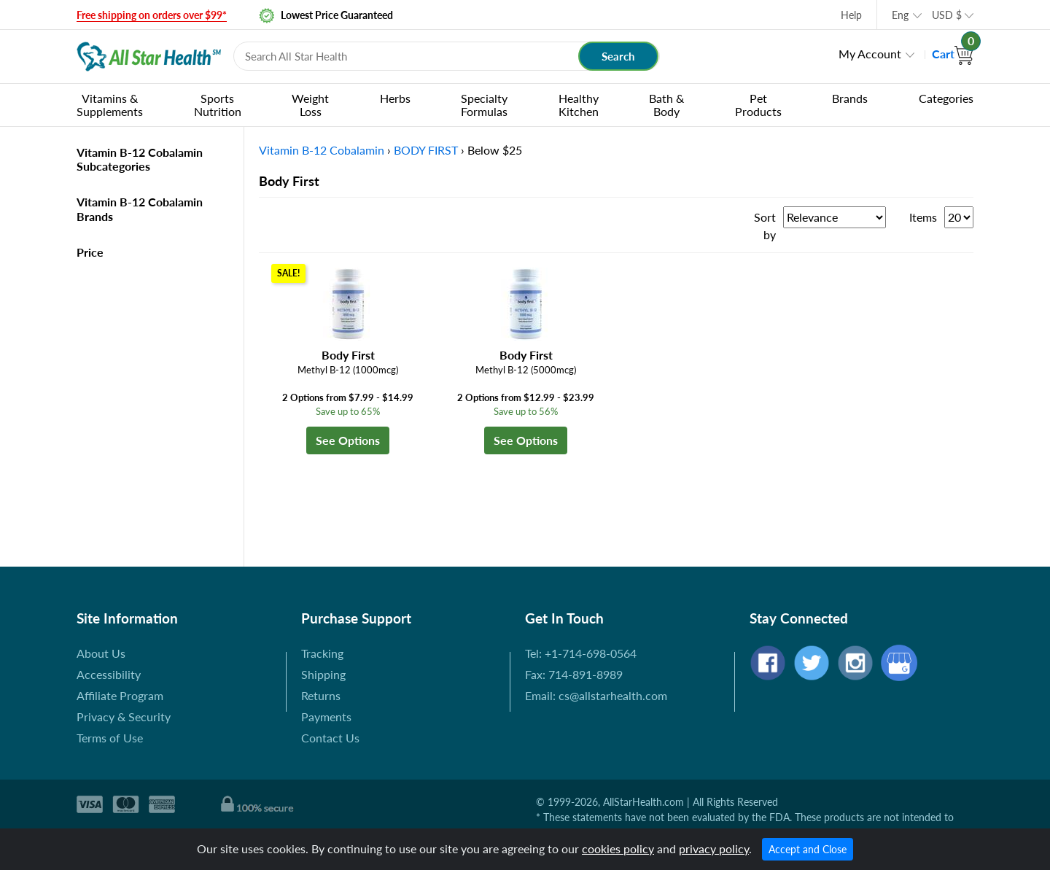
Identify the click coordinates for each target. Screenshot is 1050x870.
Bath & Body (666, 104)
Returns (321, 695)
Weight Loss (310, 104)
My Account (870, 54)
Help (851, 15)
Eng (900, 15)
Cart (952, 54)
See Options (348, 440)
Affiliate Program (120, 695)
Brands (850, 98)
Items (923, 217)
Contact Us (330, 738)
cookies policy (618, 848)
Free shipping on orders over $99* (152, 15)
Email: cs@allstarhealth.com (596, 695)
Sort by (765, 225)
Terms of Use (110, 738)
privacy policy (714, 848)
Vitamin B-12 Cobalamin (321, 150)
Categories (946, 98)
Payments (326, 716)
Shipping (323, 674)
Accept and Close (808, 849)
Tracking (322, 653)
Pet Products (758, 104)
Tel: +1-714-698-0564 (581, 653)
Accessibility (109, 674)
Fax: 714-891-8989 (574, 674)
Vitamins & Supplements (110, 104)
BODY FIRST (426, 150)
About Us (101, 653)
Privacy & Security (124, 716)
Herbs (395, 98)
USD (947, 15)
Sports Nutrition (217, 104)
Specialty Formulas (484, 104)
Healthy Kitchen (579, 104)
